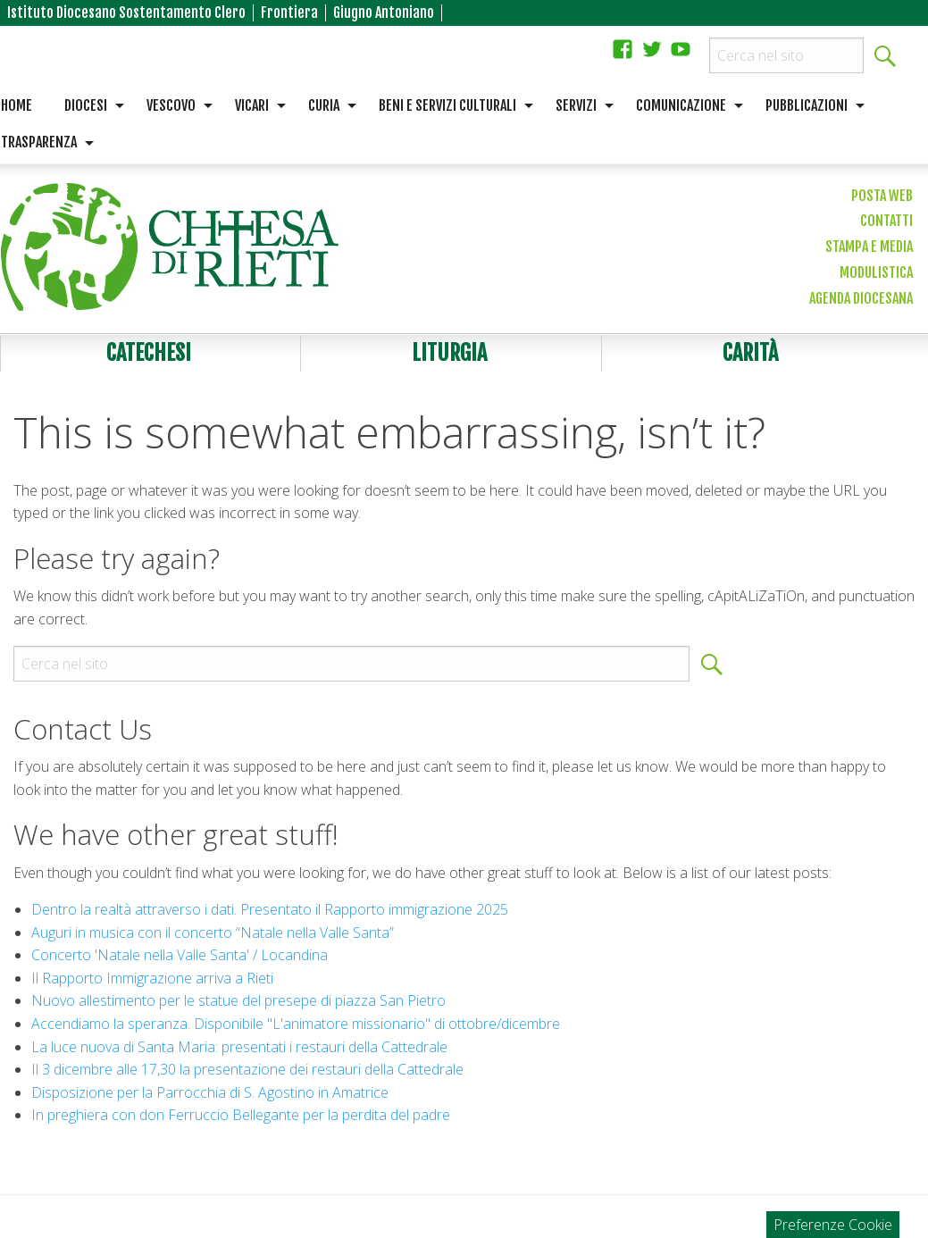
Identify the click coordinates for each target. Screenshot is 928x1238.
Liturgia (449, 352)
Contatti (886, 221)
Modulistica (876, 272)
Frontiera (289, 12)
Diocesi (85, 105)
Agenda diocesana (861, 298)
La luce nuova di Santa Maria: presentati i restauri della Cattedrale (239, 1047)
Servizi (576, 105)
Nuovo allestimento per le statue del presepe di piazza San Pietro (238, 1000)
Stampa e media (869, 246)
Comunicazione (681, 105)
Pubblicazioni (806, 105)
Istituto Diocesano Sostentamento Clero (126, 12)
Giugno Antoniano (383, 12)
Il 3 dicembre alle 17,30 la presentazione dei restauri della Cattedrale (247, 1069)
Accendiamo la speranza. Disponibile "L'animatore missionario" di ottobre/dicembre (295, 1023)
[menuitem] (89, 106)
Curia (323, 105)
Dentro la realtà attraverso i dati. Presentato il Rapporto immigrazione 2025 (269, 909)
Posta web (882, 196)
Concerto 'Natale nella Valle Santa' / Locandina (179, 955)
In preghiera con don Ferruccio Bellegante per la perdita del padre (240, 1115)
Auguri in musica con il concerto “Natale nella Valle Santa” (212, 932)
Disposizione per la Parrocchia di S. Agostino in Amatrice (210, 1092)
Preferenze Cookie (832, 1224)
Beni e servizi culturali (447, 105)
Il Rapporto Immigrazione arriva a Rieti (152, 978)
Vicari (252, 105)
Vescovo (171, 105)
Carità (750, 352)
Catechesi (148, 352)
